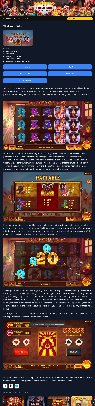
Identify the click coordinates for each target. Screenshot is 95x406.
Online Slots (25, 74)
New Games (29, 18)
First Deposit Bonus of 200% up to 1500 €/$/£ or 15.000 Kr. (51, 377)
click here (52, 380)
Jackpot (70, 67)
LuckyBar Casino (10, 377)
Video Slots (70, 74)
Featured (17, 18)
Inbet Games (25, 67)
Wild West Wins (25, 81)
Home (8, 18)
